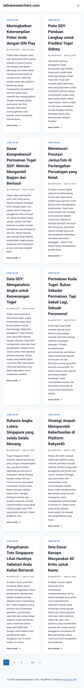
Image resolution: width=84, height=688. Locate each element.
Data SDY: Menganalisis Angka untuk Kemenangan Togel (18, 290)
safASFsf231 (14, 49)
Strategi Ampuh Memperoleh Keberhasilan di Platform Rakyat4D (61, 432)
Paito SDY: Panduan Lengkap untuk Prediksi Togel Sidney (61, 37)
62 (32, 662)
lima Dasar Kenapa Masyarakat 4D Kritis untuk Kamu (61, 559)
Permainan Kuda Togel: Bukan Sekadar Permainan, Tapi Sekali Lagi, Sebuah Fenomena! (62, 296)
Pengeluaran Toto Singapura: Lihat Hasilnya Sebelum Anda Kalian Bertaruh (20, 559)
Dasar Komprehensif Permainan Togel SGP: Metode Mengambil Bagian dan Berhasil (21, 166)
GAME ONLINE (12, 20)
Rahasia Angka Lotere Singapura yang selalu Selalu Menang (20, 432)
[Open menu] (78, 5)
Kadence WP (70, 679)
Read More (14, 125)
